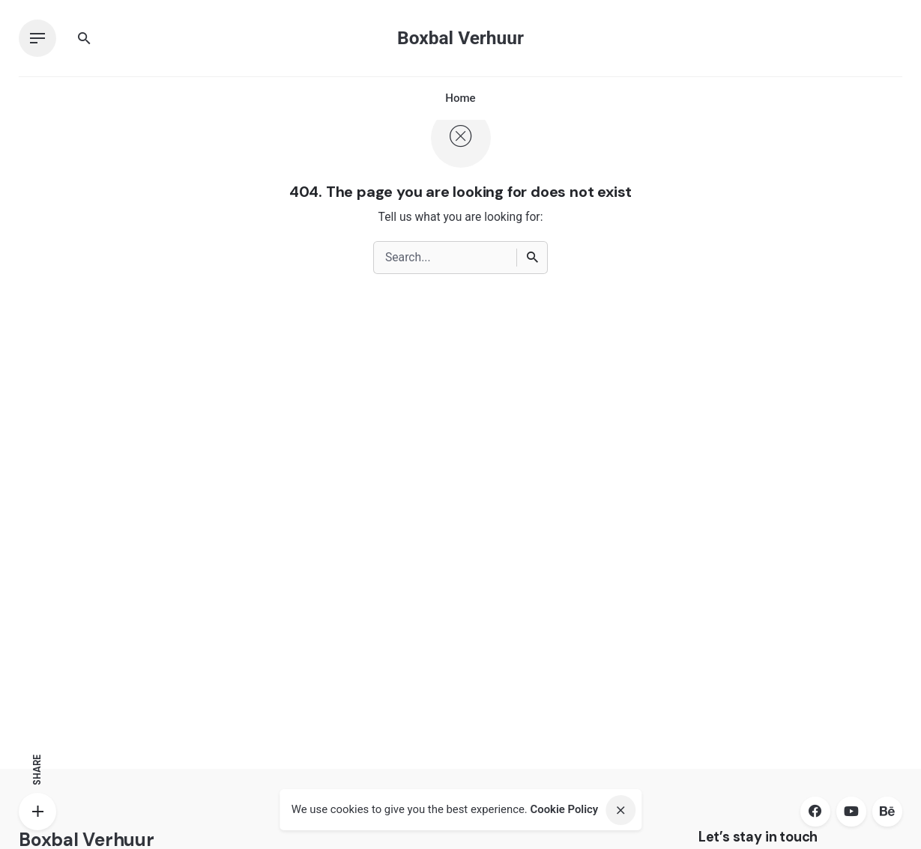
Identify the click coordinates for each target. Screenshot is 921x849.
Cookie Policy (564, 809)
